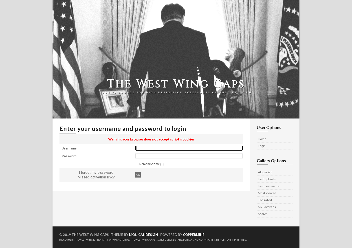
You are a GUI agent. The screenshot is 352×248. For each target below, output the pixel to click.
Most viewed (267, 193)
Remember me (150, 164)
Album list (265, 172)
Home (262, 139)
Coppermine (194, 235)
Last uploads (267, 179)
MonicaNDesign (143, 235)
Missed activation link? (96, 177)
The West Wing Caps (176, 84)
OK (138, 174)
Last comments (268, 186)
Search (263, 214)
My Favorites (267, 207)
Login (262, 146)
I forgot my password (96, 172)
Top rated (265, 200)
